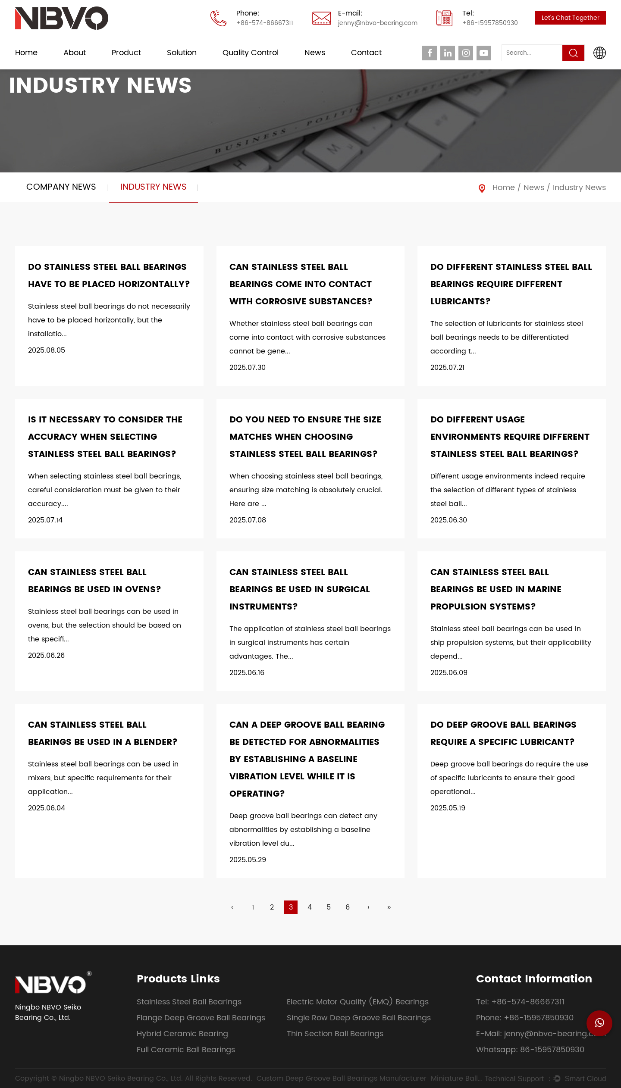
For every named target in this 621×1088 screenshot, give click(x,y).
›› (389, 907)
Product (126, 53)
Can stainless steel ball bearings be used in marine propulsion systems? (495, 590)
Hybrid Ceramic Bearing (182, 1034)
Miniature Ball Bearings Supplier (457, 1078)
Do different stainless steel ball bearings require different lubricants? (511, 284)
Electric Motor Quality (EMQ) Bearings (358, 1002)
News (314, 53)
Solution (182, 53)
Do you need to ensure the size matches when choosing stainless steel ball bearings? (305, 437)
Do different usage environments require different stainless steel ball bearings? (510, 437)
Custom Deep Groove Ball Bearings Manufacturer (342, 1078)
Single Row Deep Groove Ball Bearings (359, 1018)
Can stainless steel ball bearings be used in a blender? (103, 734)
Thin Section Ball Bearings (335, 1034)
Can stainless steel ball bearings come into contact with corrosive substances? (301, 284)
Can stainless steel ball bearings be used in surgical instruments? (299, 590)
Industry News (153, 187)
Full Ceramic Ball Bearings (186, 1050)
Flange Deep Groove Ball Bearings (201, 1018)
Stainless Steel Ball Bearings (189, 1002)
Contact (366, 53)
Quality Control (251, 53)
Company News (61, 187)
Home (26, 53)
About (74, 53)
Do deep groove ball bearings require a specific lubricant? (503, 734)
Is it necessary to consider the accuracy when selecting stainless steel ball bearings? (105, 437)
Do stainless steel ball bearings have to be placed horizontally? (109, 276)
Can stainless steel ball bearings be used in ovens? (94, 581)
